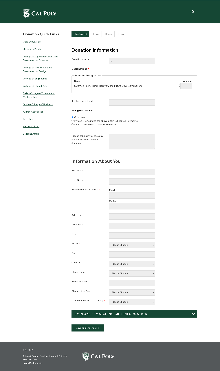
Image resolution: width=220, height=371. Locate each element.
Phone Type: (78, 272)
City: (75, 234)
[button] (192, 11)
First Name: (78, 170)
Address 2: (77, 224)
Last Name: (78, 180)
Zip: (74, 253)
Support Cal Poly (32, 42)
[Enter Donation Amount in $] (132, 61)
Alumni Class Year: (81, 291)
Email (112, 190)
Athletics (28, 119)
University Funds (32, 49)
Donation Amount (82, 59)
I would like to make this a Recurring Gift (96, 124)
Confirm (114, 201)
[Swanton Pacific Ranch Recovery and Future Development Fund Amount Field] (186, 86)
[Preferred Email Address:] (132, 195)
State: (76, 243)
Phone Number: (80, 281)
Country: (76, 262)
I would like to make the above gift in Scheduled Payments (106, 121)
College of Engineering (35, 78)
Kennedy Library (31, 126)
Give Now (79, 117)
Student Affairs (31, 134)
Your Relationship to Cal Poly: (88, 300)
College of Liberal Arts (35, 86)
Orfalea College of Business (38, 104)
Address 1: (78, 215)
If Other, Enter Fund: (82, 101)
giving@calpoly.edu (32, 363)
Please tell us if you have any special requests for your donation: (87, 139)
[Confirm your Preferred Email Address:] (132, 206)
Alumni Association (33, 111)
